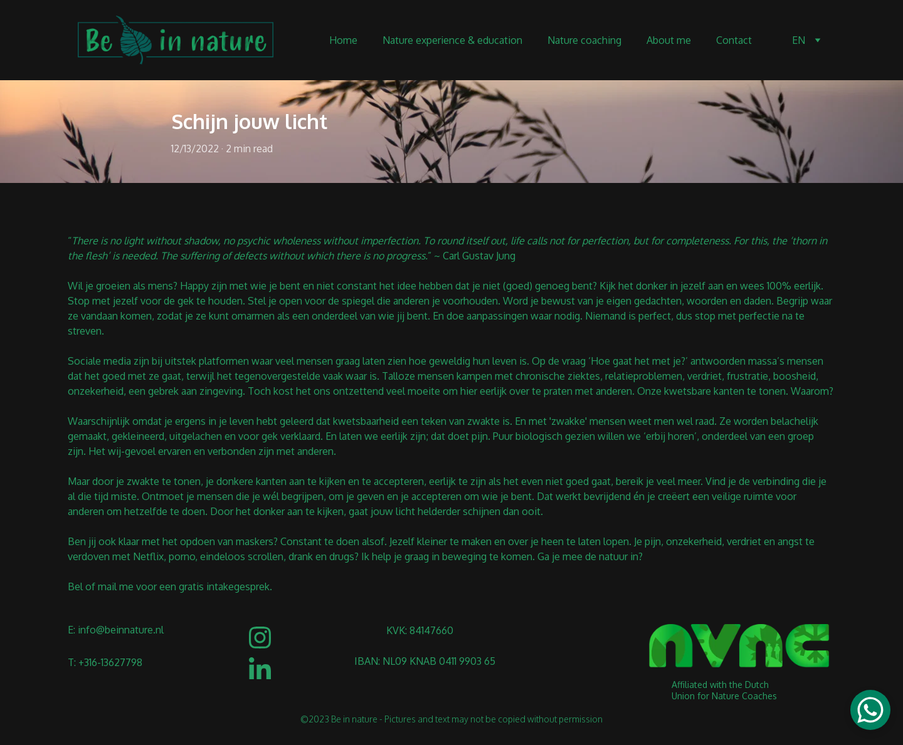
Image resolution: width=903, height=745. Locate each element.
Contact (734, 40)
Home (343, 40)
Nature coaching (584, 40)
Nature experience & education (452, 40)
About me (669, 40)
